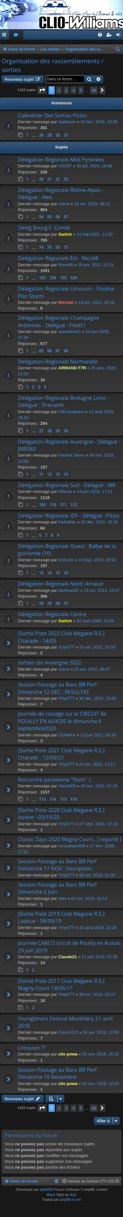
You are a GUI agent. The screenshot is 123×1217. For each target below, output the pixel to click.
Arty (73, 1195)
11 (41, 474)
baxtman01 (68, 590)
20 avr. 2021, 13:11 (97, 764)
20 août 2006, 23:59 (95, 620)
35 (49, 603)
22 (57, 179)
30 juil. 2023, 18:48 (94, 165)
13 (57, 474)
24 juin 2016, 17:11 (95, 491)
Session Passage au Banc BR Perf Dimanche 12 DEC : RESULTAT (57, 688)
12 (49, 474)
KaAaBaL (67, 521)
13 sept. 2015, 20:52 (97, 559)
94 (41, 217)
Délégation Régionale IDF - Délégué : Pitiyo (68, 515)
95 (49, 217)
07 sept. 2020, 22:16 (98, 823)
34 (41, 603)
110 (53, 504)
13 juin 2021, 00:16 (98, 735)
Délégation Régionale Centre (52, 614)
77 (66, 247)
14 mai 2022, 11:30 (94, 234)
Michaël (66, 302)
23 (66, 179)
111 (63, 504)
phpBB (45, 1189)
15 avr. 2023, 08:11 (92, 203)
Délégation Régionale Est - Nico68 (58, 258)
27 (41, 431)
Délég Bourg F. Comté (44, 227)
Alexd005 (67, 785)
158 (53, 277)
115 (63, 799)
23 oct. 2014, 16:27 (102, 590)
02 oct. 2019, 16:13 (89, 898)
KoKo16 (65, 559)
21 (49, 179)
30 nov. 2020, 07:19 (99, 785)
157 (42, 277)
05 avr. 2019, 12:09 (101, 1032)
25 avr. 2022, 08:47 (92, 669)
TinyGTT (66, 647)
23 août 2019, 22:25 (98, 927)
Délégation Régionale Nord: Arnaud (60, 583)
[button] (42, 90)
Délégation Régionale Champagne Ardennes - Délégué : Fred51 (58, 321)
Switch (65, 234)
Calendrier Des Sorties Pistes (52, 115)
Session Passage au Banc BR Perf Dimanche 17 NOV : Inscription (57, 865)
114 (53, 799)
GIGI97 (65, 165)
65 (41, 350)
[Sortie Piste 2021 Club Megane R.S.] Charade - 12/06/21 (61, 754)
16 (66, 573)
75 (49, 247)
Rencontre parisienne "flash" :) (54, 779)
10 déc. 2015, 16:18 (99, 521)
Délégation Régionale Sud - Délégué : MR (66, 485)
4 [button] (73, 90)
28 (41, 135)
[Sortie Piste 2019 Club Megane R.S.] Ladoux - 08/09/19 (61, 917)
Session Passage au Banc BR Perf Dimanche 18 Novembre (57, 1073)
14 (66, 474)
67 (57, 350)
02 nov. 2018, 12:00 (100, 1083)
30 (57, 135)
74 (41, 247)
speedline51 (69, 331)
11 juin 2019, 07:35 (99, 956)
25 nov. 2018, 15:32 (100, 1054)
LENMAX (66, 735)
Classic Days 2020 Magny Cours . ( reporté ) (69, 839)
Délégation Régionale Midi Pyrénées (61, 159)
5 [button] (81, 90)
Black (51, 1195)
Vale (62, 898)
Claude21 (67, 956)
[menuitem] (16, 35)
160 (73, 277)
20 (41, 179)
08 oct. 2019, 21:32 (97, 875)
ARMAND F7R (72, 367)
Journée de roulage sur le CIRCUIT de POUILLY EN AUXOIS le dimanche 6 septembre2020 (62, 721)
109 (42, 504)
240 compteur (71, 411)
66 (49, 350)
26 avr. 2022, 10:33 (97, 647)
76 (57, 247)
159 (63, 277)
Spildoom (67, 121)
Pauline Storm (71, 455)
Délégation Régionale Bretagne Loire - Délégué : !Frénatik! (63, 401)
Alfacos (65, 491)
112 (73, 504)
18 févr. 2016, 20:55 (99, 121)
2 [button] (59, 90)
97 (66, 217)
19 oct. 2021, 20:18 (96, 302)
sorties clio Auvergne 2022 (49, 662)
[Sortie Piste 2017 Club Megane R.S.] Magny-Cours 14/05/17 (61, 984)
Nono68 (65, 264)
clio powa (67, 1054)
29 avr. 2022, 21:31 (96, 264)
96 (57, 217)
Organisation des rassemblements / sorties (53, 65)
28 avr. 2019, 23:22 (97, 994)
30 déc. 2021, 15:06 (98, 698)
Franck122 (68, 1032)
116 (73, 799)
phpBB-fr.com (71, 1199)
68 (66, 350)
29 (49, 135)
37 (66, 603)
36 (57, 603)
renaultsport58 (71, 845)
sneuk (64, 203)
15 (57, 573)
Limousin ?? (32, 1047)
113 (42, 799)
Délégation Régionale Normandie (57, 361)
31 (66, 135)
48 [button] (94, 90)
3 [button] (66, 90)
